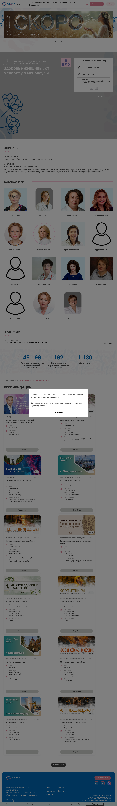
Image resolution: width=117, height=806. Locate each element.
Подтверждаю (58, 412)
